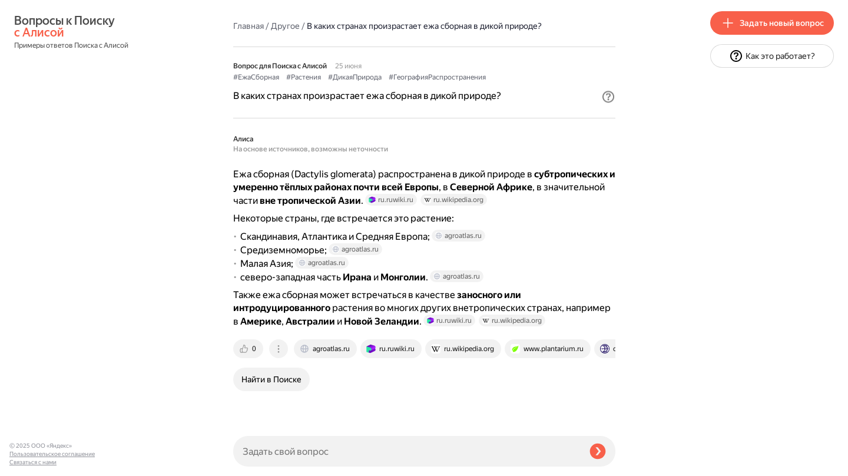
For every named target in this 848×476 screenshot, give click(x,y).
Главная (248, 26)
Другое (285, 26)
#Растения (303, 77)
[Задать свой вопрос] (406, 451)
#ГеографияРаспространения (437, 77)
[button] (608, 97)
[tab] (249, 348)
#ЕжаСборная (256, 77)
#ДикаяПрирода (355, 77)
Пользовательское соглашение (52, 454)
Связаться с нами (33, 462)
